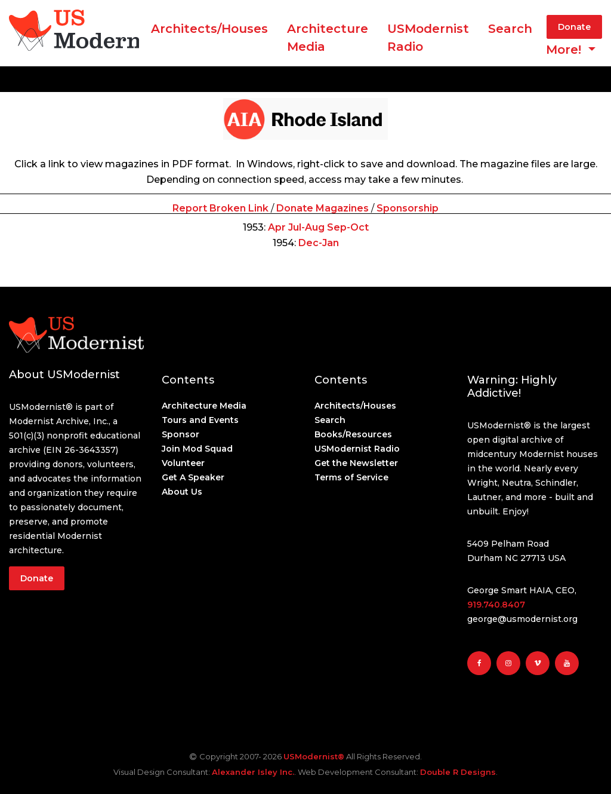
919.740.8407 (496, 604)
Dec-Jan (318, 243)
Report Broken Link (220, 208)
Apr (277, 227)
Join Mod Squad (197, 448)
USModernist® (313, 756)
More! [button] (565, 49)
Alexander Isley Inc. (253, 772)
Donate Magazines (322, 208)
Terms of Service (351, 477)
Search (510, 29)
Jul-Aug (306, 227)
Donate (574, 27)
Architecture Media (204, 405)
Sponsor (180, 434)
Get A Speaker (193, 477)
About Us (182, 491)
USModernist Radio (428, 38)
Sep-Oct (348, 227)
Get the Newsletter (356, 463)
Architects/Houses (209, 29)
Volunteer (183, 463)
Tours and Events (200, 420)
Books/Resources (353, 434)
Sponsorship (408, 208)
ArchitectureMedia (327, 38)
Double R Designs (458, 772)
